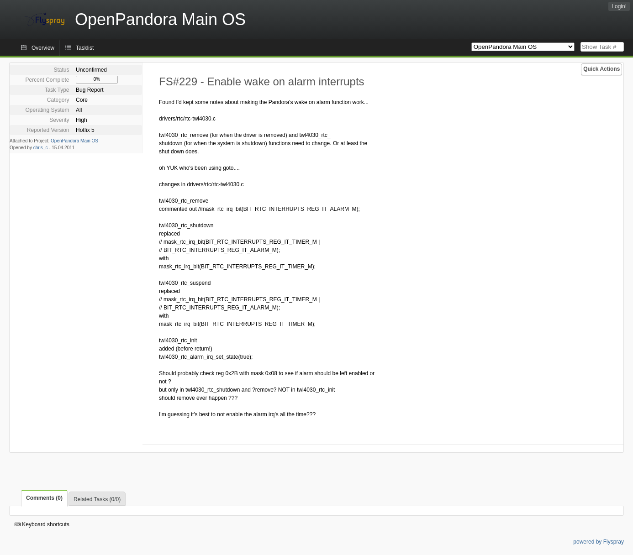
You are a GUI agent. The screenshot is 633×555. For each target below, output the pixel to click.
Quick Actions (601, 69)
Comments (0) (44, 498)
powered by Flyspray (598, 542)
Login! (619, 6)
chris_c (40, 147)
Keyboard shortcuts (42, 524)
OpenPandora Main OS (74, 140)
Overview (43, 48)
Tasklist (85, 48)
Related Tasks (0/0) (97, 499)
